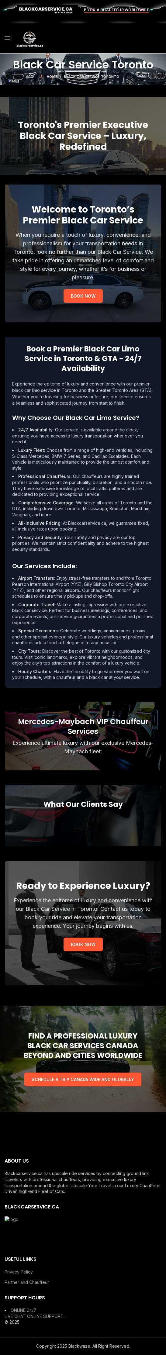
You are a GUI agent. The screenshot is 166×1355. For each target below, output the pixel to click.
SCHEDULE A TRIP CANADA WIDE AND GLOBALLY (83, 1079)
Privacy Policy (19, 1271)
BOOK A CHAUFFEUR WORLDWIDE (116, 10)
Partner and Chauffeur (27, 1282)
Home (52, 76)
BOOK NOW (83, 296)
